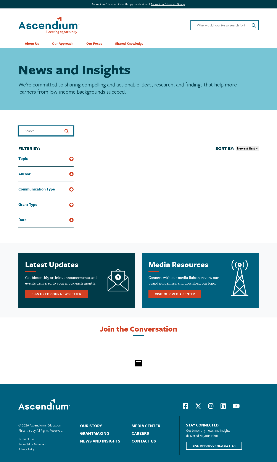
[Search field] (224, 25)
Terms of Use (26, 439)
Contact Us (144, 441)
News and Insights (100, 441)
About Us (32, 43)
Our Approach (62, 43)
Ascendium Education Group (168, 4)
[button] (46, 156)
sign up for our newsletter (56, 294)
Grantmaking (94, 433)
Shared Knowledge (129, 43)
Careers (140, 433)
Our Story (91, 425)
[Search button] (253, 25)
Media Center (146, 425)
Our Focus (94, 43)
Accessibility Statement (32, 444)
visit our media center (175, 294)
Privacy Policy (26, 449)
